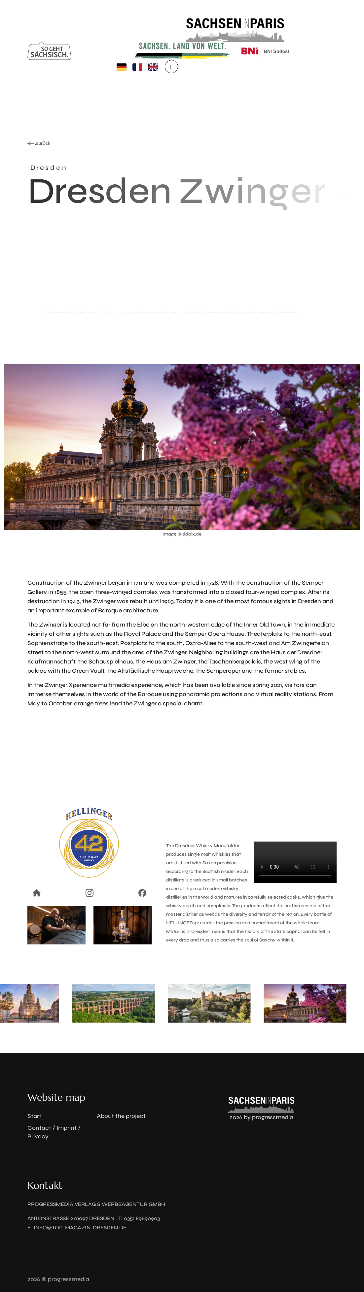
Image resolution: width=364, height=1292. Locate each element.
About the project (121, 1116)
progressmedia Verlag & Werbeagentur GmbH (96, 1204)
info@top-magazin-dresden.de (80, 1227)
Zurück (39, 143)
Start (34, 1116)
